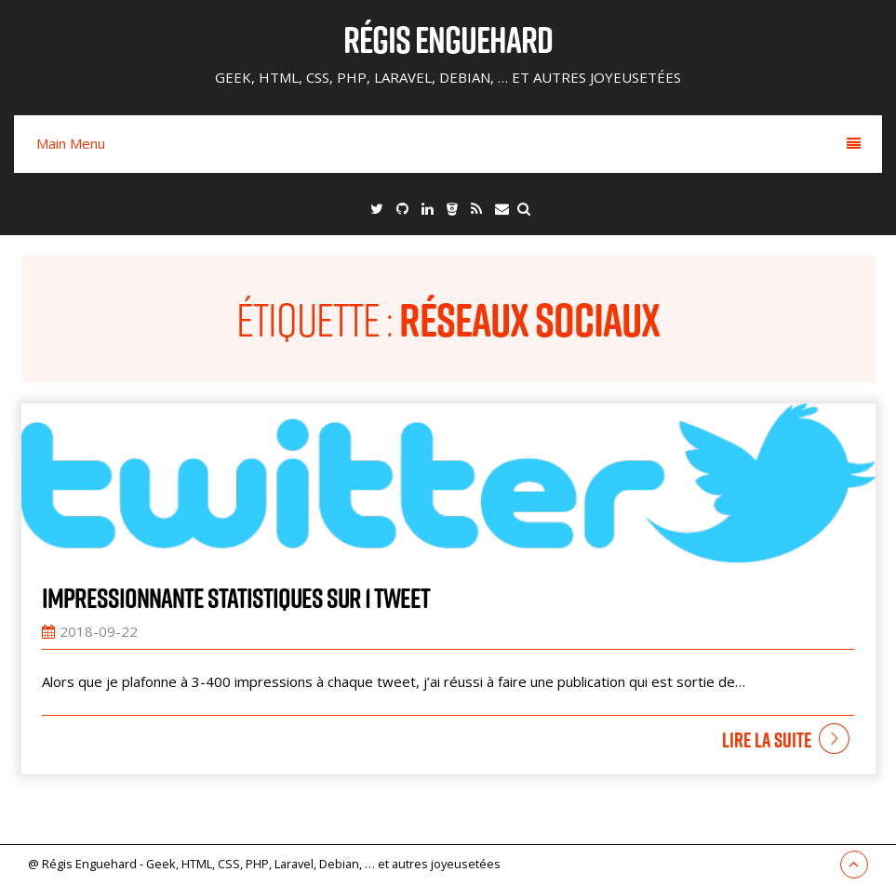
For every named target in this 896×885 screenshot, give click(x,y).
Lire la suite (766, 740)
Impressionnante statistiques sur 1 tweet (236, 597)
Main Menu (448, 143)
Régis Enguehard (448, 39)
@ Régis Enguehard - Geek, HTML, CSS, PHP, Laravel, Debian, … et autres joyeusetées (264, 863)
